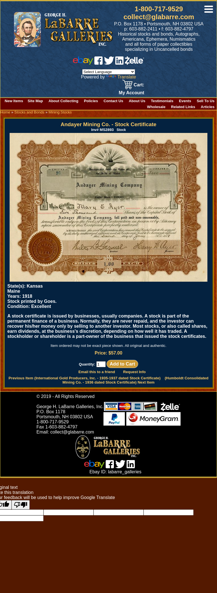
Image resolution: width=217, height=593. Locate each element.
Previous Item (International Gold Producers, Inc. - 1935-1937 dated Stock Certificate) (84, 378)
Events (185, 101)
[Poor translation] (21, 504)
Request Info (134, 372)
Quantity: (92, 364)
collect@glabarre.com (158, 17)
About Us (137, 101)
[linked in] (119, 63)
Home (5, 112)
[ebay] (83, 63)
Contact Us (113, 101)
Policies (91, 101)
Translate (121, 77)
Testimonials (162, 101)
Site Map (35, 101)
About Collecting (64, 101)
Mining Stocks (60, 112)
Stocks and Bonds (29, 112)
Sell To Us (205, 101)
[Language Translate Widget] (108, 72)
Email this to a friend (96, 372)
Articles (207, 107)
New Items (14, 101)
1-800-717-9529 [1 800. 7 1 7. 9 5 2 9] (159, 9)
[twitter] (109, 63)
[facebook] (98, 63)
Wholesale (156, 107)
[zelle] (134, 63)
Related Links (183, 107)
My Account (131, 92)
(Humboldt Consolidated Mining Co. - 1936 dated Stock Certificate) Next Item (135, 380)
